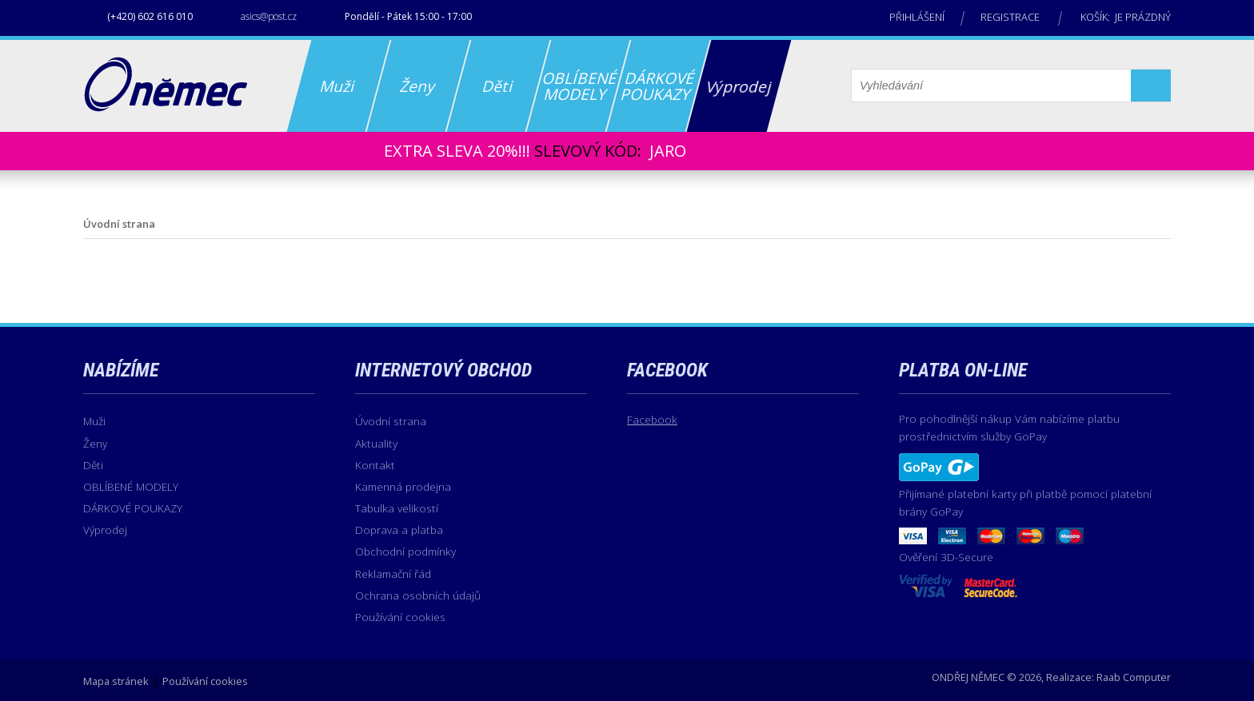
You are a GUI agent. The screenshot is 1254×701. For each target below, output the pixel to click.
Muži (94, 420)
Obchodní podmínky (405, 551)
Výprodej (105, 529)
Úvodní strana (390, 420)
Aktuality (376, 443)
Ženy (95, 443)
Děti (93, 464)
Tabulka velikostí (396, 508)
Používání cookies (400, 616)
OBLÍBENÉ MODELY (130, 486)
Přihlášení (916, 17)
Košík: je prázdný (1125, 17)
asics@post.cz (269, 16)
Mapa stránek (116, 681)
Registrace (1010, 17)
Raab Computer (1133, 677)
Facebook (652, 419)
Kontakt (375, 464)
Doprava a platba (399, 529)
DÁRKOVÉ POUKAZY (132, 508)
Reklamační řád (393, 573)
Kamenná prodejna (403, 486)
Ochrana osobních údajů (418, 595)
